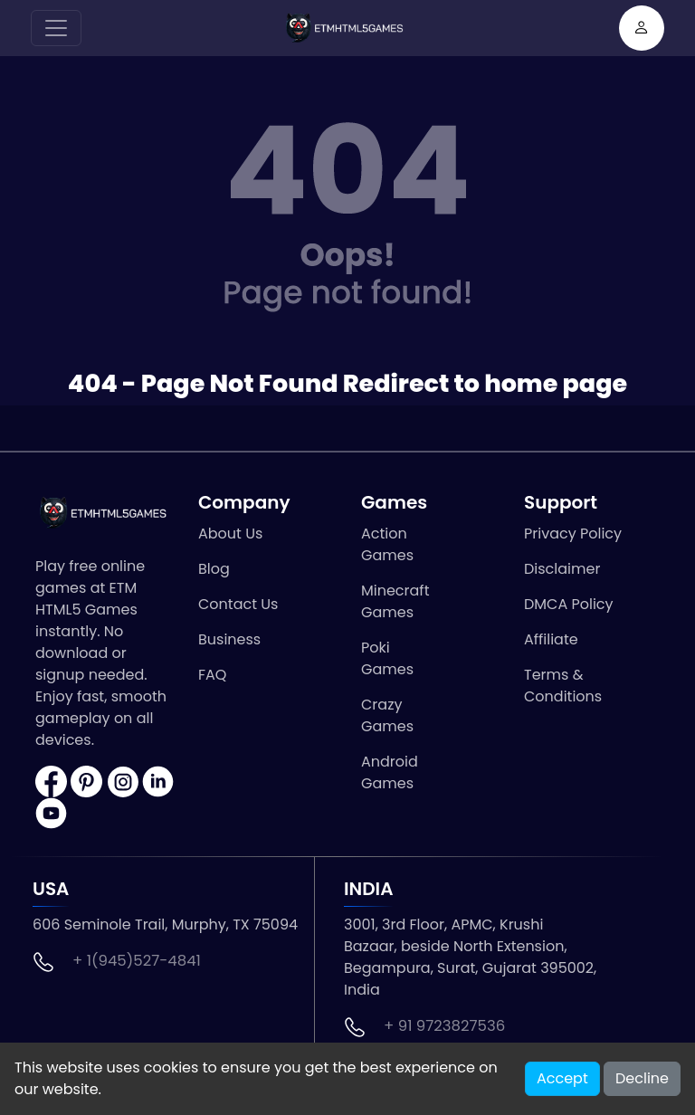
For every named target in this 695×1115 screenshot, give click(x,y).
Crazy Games (387, 715)
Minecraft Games (395, 601)
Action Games (387, 544)
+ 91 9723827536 (444, 1025)
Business (229, 639)
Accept (562, 1078)
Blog (214, 568)
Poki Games (387, 658)
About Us (230, 533)
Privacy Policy (573, 533)
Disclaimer (562, 568)
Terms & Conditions (563, 685)
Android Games (389, 772)
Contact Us (238, 604)
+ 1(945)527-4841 (136, 960)
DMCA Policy (569, 604)
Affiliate (551, 639)
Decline (642, 1078)
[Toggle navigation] (56, 28)
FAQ (212, 674)
